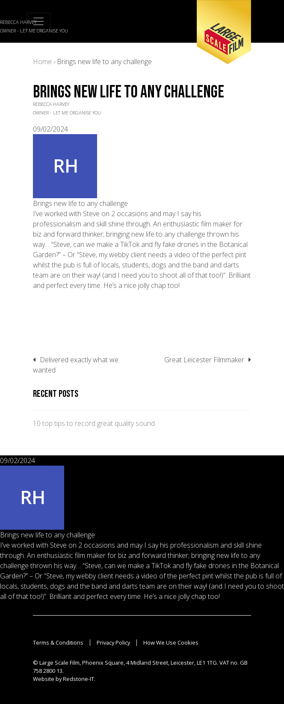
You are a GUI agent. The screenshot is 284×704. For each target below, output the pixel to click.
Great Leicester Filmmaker (204, 359)
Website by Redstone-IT (63, 679)
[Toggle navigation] (38, 21)
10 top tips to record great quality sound (94, 423)
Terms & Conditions (58, 642)
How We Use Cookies (170, 642)
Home (42, 61)
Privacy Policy (113, 642)
